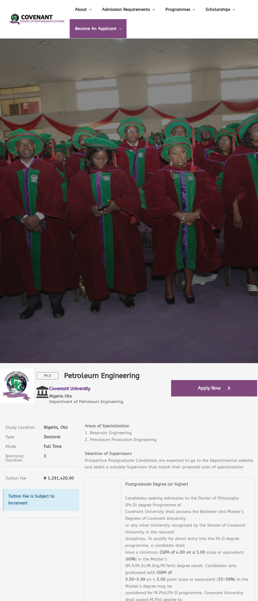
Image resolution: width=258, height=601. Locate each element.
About (82, 9)
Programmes (175, 9)
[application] (88, 9)
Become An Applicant (97, 28)
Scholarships (213, 9)
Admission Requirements (125, 9)
